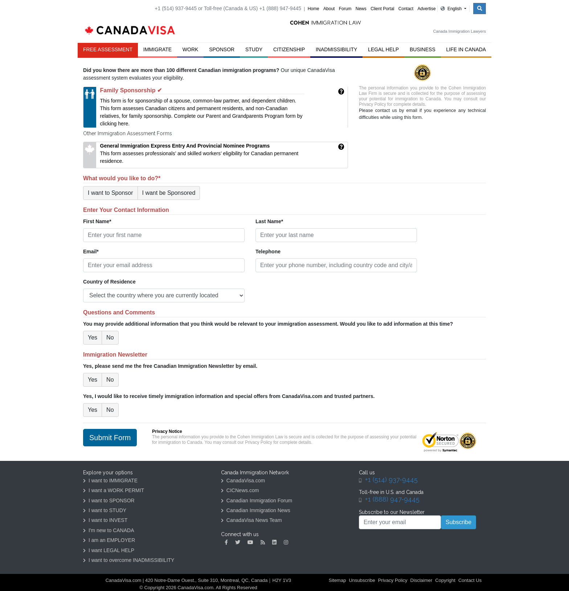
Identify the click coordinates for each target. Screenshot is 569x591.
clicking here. (115, 123)
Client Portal (382, 8)
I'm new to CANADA (108, 530)
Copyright (445, 580)
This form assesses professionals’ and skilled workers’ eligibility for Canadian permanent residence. (199, 153)
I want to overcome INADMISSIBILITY (128, 560)
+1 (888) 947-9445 (392, 499)
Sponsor (221, 49)
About (329, 8)
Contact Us (470, 580)
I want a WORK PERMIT (113, 490)
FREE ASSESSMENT (107, 49)
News (361, 8)
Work (190, 49)
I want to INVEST (105, 520)
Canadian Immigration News (255, 510)
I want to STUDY (104, 510)
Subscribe (458, 522)
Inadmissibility (336, 49)
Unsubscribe (362, 580)
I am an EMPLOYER (109, 540)
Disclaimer (421, 580)
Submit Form (110, 438)
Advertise (427, 8)
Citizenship (289, 49)
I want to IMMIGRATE (110, 480)
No (110, 337)
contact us (386, 110)
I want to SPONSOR (109, 500)
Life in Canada (466, 49)
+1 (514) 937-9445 (391, 479)
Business (422, 49)
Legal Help (383, 49)
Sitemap (337, 580)
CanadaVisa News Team (251, 520)
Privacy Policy (372, 104)
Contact (405, 8)
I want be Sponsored (169, 193)
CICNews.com (240, 490)
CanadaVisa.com (243, 480)
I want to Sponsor (110, 193)
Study (253, 49)
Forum (345, 8)
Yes (92, 337)
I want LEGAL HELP (108, 550)
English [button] (452, 8)
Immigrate (157, 49)
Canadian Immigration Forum (256, 500)
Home (313, 8)
